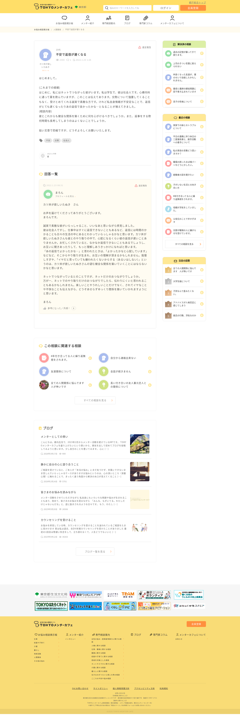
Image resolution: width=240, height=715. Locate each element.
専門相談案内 (108, 19)
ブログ (127, 19)
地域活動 (37, 655)
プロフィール (45, 70)
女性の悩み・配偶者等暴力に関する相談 (107, 641)
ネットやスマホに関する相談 (103, 665)
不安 (48, 140)
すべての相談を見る (95, 400)
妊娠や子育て (39, 644)
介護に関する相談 (99, 669)
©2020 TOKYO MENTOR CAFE (120, 712)
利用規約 (164, 689)
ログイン (165, 8)
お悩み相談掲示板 (64, 19)
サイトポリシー (100, 689)
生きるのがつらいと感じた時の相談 (106, 676)
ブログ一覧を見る (95, 552)
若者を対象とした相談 (100, 661)
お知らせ (178, 640)
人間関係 (37, 658)
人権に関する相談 (99, 647)
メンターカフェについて (172, 19)
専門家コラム (145, 19)
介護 (36, 647)
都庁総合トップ (197, 2)
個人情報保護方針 (121, 689)
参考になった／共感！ (59, 308)
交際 (57, 140)
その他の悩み (39, 662)
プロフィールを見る (64, 196)
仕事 (36, 640)
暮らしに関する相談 (99, 672)
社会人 (66, 140)
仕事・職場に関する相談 (101, 650)
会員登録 (193, 8)
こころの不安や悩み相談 (101, 680)
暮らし (36, 651)
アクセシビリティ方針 (144, 689)
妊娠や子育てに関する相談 (102, 658)
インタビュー (70, 640)
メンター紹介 (87, 19)
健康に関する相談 (99, 654)
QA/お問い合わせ (80, 689)
